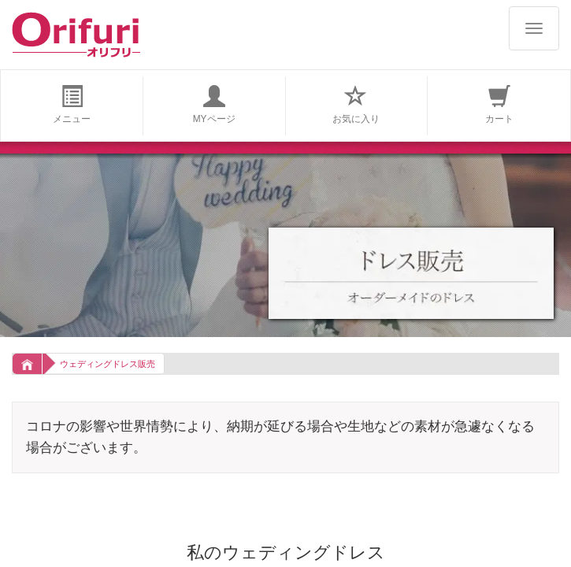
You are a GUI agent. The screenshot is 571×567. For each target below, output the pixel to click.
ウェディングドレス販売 (107, 364)
